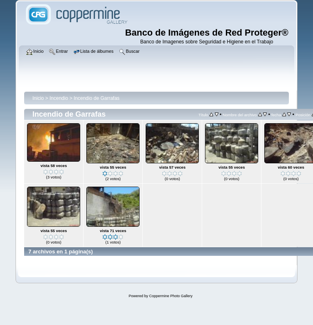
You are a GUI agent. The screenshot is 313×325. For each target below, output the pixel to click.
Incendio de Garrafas (96, 98)
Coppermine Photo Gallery (170, 296)
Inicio (38, 98)
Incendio (59, 98)
